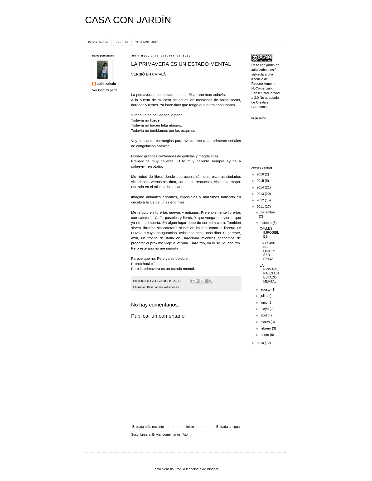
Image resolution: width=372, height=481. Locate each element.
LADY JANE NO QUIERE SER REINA (269, 251)
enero (265, 335)
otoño (159, 287)
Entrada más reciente (148, 427)
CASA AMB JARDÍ (146, 42)
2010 (260, 343)
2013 (260, 194)
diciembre (268, 212)
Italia (150, 287)
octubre (267, 223)
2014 (260, 187)
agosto (266, 289)
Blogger (212, 469)
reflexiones (171, 287)
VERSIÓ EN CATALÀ (148, 74)
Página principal (98, 42)
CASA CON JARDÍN (128, 20)
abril (264, 315)
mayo (265, 309)
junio (264, 302)
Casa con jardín (263, 65)
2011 (260, 206)
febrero (266, 328)
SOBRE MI (122, 42)
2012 (260, 200)
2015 (260, 181)
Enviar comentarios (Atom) (172, 434)
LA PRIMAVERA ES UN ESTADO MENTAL (269, 273)
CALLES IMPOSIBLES (269, 232)
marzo (266, 322)
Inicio (190, 427)
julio (264, 296)
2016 (260, 174)
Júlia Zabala (106, 84)
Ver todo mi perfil (104, 90)
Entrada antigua (228, 427)
